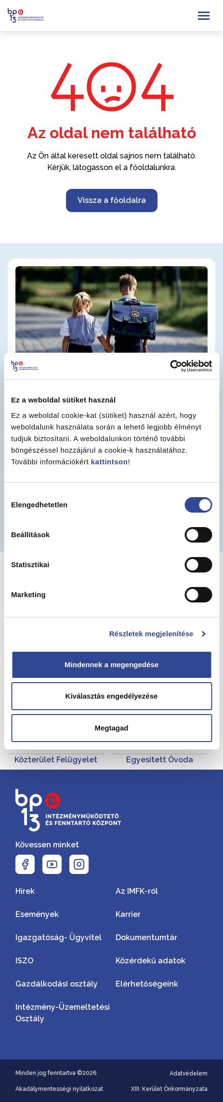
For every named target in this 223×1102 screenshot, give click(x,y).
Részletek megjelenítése (151, 634)
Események (37, 914)
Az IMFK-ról (137, 891)
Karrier (128, 914)
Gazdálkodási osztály (56, 983)
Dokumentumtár (146, 937)
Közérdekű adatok (150, 960)
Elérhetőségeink (147, 983)
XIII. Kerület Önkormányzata (169, 1089)
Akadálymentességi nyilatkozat (59, 1089)
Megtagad (111, 728)
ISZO (24, 960)
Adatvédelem (189, 1073)
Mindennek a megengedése (111, 664)
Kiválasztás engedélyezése (112, 696)
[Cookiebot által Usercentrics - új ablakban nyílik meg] (170, 366)
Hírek (25, 891)
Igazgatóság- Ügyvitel (58, 937)
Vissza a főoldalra (112, 200)
